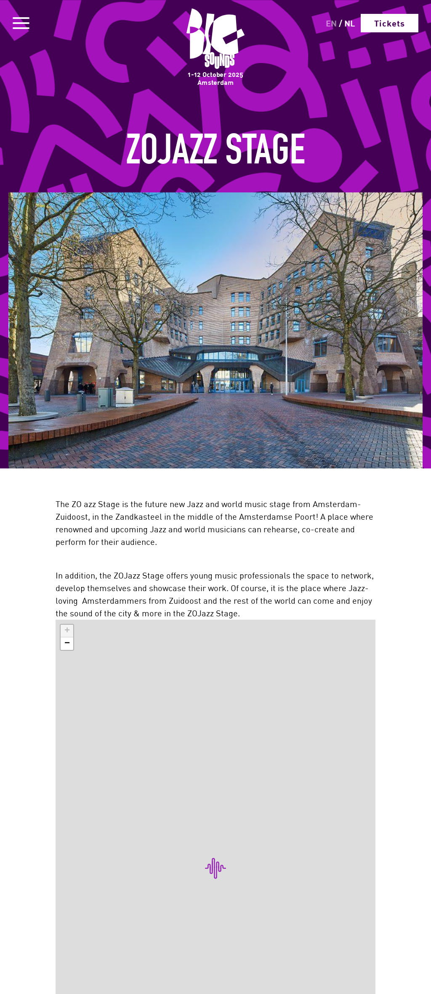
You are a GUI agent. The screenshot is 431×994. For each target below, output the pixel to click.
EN (331, 23)
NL (349, 23)
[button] (67, 631)
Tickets (389, 23)
